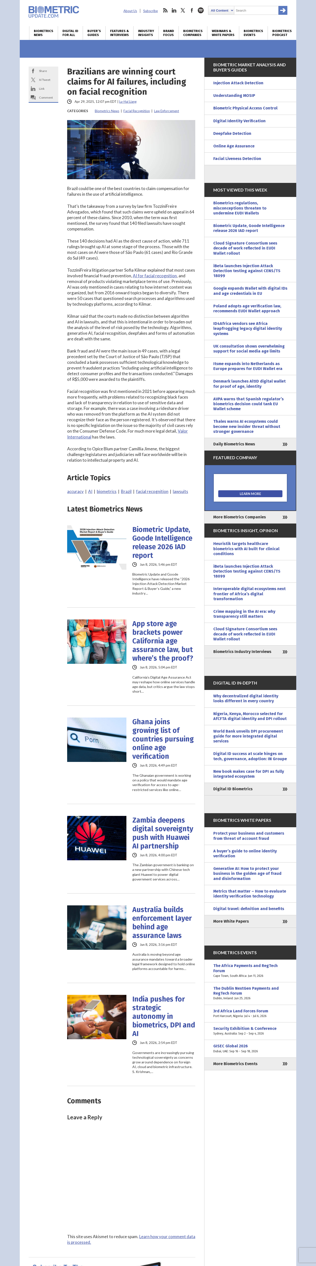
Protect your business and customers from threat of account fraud (248, 836)
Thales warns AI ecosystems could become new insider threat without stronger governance (246, 426)
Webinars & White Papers (223, 33)
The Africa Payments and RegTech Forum (250, 970)
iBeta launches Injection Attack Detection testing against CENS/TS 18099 (246, 271)
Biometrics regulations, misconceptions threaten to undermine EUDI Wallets (239, 208)
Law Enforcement (166, 111)
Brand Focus (168, 33)
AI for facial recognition (155, 275)
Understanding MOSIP (234, 95)
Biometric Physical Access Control (245, 108)
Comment (46, 97)
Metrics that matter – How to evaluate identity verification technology (249, 893)
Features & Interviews (119, 33)
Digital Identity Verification (239, 121)
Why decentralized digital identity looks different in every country (245, 698)
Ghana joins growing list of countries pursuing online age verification (163, 739)
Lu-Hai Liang (128, 102)
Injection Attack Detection (238, 83)
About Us (130, 11)
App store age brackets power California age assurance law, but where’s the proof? (162, 641)
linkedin (174, 10)
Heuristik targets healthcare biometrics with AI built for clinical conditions (246, 548)
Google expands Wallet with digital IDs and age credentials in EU (250, 291)
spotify (200, 10)
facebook (191, 10)
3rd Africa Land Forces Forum (250, 1014)
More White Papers (231, 921)
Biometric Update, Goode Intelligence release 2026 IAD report (162, 542)
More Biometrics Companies (239, 517)
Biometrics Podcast (282, 33)
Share (43, 71)
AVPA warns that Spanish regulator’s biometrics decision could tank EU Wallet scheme (248, 404)
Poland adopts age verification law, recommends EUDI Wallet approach (247, 308)
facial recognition (152, 491)
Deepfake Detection (232, 133)
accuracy (75, 491)
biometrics (107, 491)
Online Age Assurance (234, 146)
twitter (182, 10)
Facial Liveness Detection (237, 158)
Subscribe (150, 11)
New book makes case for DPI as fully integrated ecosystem (248, 774)
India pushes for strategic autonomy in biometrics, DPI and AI (163, 1016)
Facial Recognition (136, 111)
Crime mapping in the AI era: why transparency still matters (244, 614)
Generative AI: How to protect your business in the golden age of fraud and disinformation (247, 873)
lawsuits (180, 491)
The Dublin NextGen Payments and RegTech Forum (250, 993)
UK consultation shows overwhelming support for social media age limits (249, 348)
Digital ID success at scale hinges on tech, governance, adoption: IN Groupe (250, 756)
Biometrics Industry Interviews (242, 651)
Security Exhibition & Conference (250, 1031)
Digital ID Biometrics (233, 789)
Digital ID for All (70, 33)
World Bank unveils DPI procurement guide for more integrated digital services (248, 736)
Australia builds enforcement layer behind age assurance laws (162, 922)
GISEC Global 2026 (250, 1049)
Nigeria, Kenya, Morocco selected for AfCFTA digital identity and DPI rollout (250, 716)
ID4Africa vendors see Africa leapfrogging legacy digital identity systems (247, 328)
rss (165, 10)
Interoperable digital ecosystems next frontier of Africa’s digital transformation (249, 593)
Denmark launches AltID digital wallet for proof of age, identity (249, 383)
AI (90, 491)
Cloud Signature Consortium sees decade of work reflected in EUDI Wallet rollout (245, 248)
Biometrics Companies (193, 33)
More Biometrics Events (235, 1063)
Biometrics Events (253, 33)
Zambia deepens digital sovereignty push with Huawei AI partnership (162, 833)
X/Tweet (44, 80)
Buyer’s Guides (94, 33)
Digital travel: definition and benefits (248, 908)
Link (41, 88)
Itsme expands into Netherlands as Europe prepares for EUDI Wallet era (247, 366)
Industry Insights (146, 33)
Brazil (126, 491)
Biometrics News (43, 33)
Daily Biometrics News (234, 444)
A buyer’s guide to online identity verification (245, 853)
